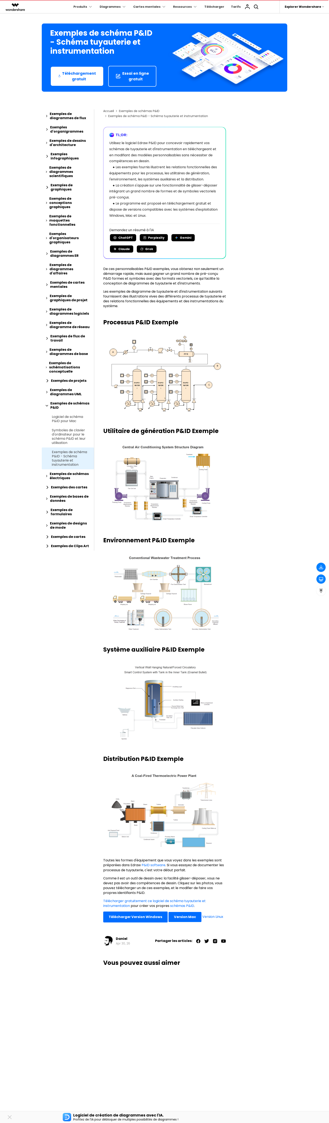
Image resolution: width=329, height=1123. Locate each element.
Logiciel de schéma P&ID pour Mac (67, 419)
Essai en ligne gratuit (132, 76)
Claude (121, 249)
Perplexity (153, 238)
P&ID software (153, 865)
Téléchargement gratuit (77, 76)
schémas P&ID (182, 905)
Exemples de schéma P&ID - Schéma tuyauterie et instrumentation (69, 458)
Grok (146, 249)
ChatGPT (123, 238)
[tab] (68, 116)
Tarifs (236, 7)
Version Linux (212, 916)
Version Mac (185, 916)
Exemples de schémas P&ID (139, 111)
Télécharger (214, 7)
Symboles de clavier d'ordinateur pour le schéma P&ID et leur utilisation (69, 436)
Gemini (183, 238)
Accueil (108, 111)
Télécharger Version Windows (135, 916)
